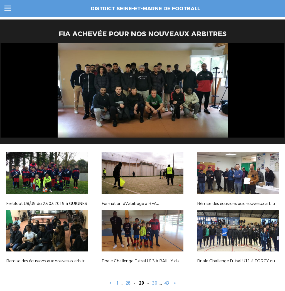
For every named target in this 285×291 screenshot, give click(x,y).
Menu (8, 8)
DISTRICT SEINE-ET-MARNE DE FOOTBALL (145, 9)
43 (166, 283)
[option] (142, 95)
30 (154, 283)
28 (128, 283)
